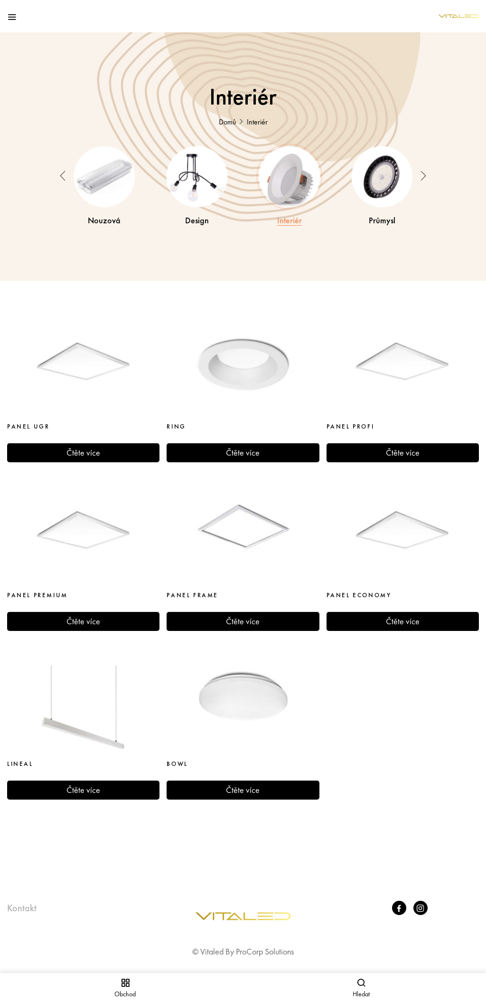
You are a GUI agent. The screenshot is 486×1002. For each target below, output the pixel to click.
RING (176, 419)
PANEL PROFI (350, 419)
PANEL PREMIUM (37, 588)
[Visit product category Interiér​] (289, 172)
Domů (227, 122)
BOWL (177, 757)
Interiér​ (289, 213)
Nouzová (104, 213)
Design (197, 213)
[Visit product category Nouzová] (104, 172)
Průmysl (382, 213)
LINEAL (20, 757)
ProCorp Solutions (265, 943)
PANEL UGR (28, 419)
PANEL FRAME (192, 588)
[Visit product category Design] (196, 172)
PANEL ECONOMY (359, 588)
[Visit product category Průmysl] (382, 172)
